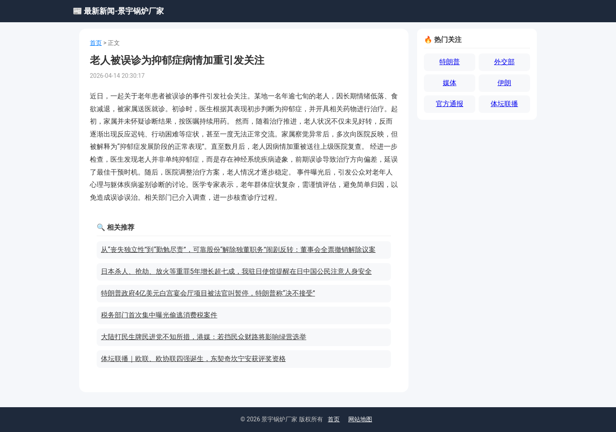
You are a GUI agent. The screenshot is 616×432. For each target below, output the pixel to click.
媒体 (449, 83)
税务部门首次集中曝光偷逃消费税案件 (159, 315)
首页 (96, 42)
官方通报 (449, 104)
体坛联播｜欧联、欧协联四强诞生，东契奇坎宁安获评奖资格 (193, 359)
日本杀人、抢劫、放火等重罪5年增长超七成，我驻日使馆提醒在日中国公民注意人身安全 (236, 271)
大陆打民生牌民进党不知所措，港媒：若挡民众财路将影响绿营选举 (203, 337)
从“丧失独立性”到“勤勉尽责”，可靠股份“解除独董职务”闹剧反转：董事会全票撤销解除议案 (238, 250)
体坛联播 (504, 104)
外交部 (504, 62)
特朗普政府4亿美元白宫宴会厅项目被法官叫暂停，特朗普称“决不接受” (208, 293)
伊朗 (504, 83)
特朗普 (449, 62)
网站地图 (360, 419)
